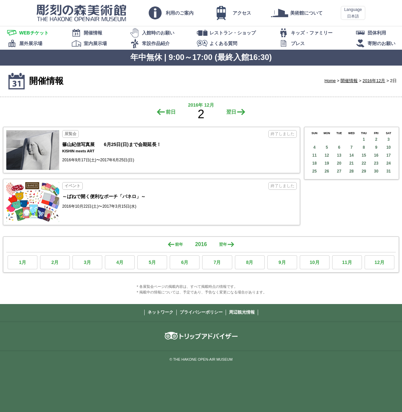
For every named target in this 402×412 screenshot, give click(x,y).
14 (351, 155)
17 (388, 155)
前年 (179, 244)
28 (351, 171)
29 (364, 171)
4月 (119, 262)
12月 (379, 262)
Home (330, 80)
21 (351, 163)
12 (327, 155)
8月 (249, 262)
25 (314, 171)
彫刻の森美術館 (81, 13)
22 (364, 163)
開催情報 (349, 80)
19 (327, 163)
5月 (152, 262)
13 (339, 155)
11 (314, 155)
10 (388, 147)
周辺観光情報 (242, 312)
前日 (171, 112)
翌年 (223, 244)
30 (376, 171)
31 (388, 171)
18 (314, 163)
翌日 (231, 112)
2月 (55, 262)
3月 (87, 262)
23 (376, 163)
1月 (22, 262)
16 (376, 155)
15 (364, 155)
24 (388, 163)
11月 (347, 262)
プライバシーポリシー (201, 312)
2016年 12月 (201, 105)
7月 (217, 262)
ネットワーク (160, 312)
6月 (185, 262)
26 (327, 171)
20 (339, 163)
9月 (282, 262)
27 (339, 171)
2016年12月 (374, 80)
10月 (315, 262)
